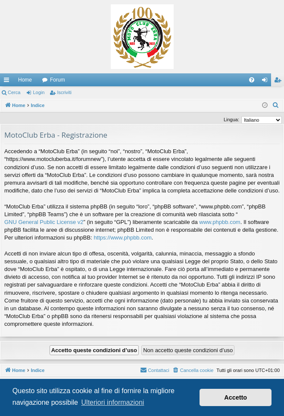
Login (38, 92)
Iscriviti (64, 92)
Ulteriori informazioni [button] (112, 402)
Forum (57, 80)
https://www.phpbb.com (122, 237)
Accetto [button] (235, 397)
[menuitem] (251, 79)
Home (25, 80)
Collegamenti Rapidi (8, 81)
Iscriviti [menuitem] (279, 81)
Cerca (14, 92)
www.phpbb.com (219, 222)
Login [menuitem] (266, 81)
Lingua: (231, 119)
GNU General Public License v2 (44, 222)
